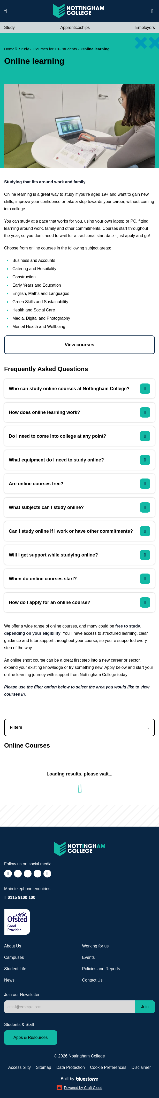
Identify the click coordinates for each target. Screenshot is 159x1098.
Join (145, 1007)
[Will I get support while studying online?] (79, 555)
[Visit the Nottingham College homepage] (78, 11)
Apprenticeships (75, 27)
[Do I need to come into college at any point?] (79, 436)
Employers (145, 27)
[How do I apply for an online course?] (79, 602)
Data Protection (70, 1067)
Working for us (95, 946)
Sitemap (43, 1067)
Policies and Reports (101, 969)
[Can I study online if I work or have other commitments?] (79, 531)
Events (88, 957)
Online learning (95, 49)
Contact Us (92, 980)
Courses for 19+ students (56, 48)
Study (9, 27)
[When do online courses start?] (79, 578)
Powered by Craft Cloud (79, 1087)
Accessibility (19, 1067)
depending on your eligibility (32, 633)
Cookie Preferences (108, 1067)
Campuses (14, 957)
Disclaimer (141, 1067)
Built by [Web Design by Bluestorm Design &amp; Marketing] (79, 1079)
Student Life (15, 969)
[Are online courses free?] (79, 483)
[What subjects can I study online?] (79, 507)
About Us (12, 946)
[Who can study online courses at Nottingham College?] (79, 388)
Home (10, 48)
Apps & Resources (30, 1037)
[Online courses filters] (79, 727)
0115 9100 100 (21, 897)
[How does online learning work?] (79, 412)
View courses (79, 344)
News (9, 980)
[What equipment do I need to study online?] (79, 460)
